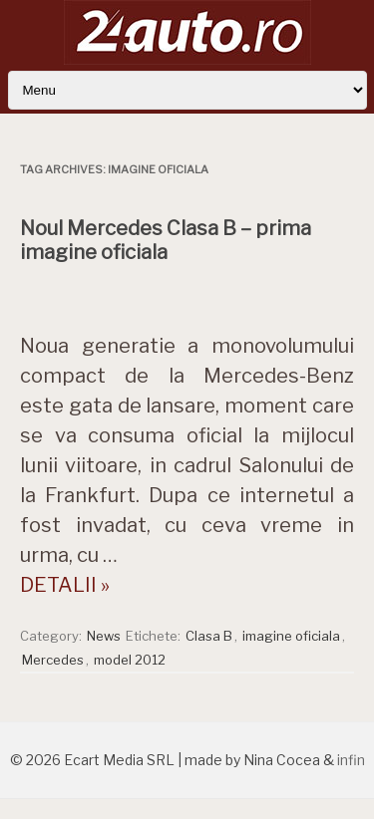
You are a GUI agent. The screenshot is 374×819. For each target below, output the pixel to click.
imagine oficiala (291, 636)
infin (351, 759)
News (104, 636)
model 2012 (130, 660)
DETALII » (65, 585)
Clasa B (209, 636)
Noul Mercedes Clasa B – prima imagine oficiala (165, 240)
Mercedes (53, 660)
